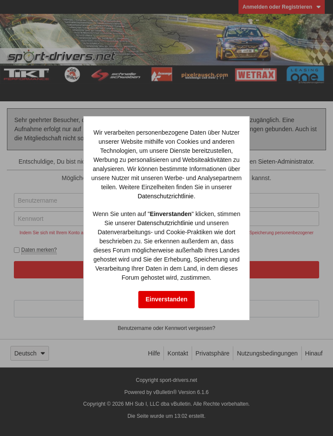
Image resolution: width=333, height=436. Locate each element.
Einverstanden (166, 299)
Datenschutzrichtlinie (165, 196)
